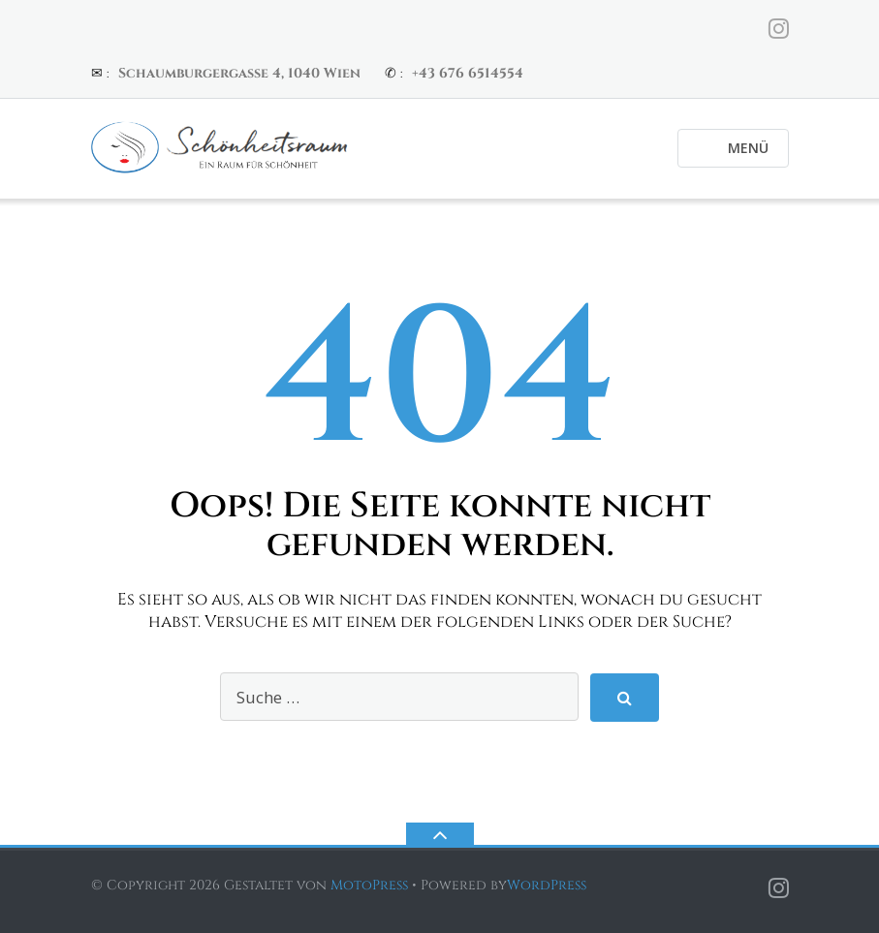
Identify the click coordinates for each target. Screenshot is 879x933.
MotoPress (369, 885)
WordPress (546, 885)
